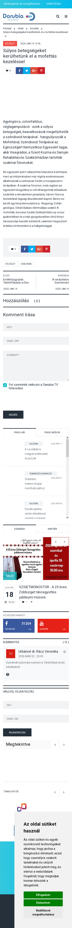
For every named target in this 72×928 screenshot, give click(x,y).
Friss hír (19, 432)
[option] (36, 571)
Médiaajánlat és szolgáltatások (22, 3)
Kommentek (11, 642)
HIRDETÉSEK (53, 3)
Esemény (19, 528)
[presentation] (25, 399)
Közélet (10, 43)
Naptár (52, 528)
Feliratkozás (17, 732)
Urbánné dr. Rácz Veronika (38, 651)
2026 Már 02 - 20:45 (30, 656)
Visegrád (26, 264)
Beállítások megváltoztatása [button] (43, 912)
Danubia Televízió (19, 16)
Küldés (13, 414)
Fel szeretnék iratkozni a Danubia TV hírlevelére (30, 386)
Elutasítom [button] (43, 902)
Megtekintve (18, 744)
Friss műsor (52, 432)
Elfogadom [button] (43, 894)
